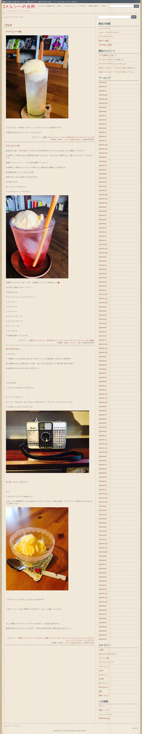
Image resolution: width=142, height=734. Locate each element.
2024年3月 (103, 182)
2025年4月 (103, 128)
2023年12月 (103, 195)
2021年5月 (103, 323)
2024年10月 (103, 153)
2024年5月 (103, 174)
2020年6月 (103, 369)
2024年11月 (103, 149)
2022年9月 (103, 257)
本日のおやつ (52, 340)
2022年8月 (103, 261)
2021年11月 (103, 299)
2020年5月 (103, 373)
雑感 (100, 691)
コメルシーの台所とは (46, 6)
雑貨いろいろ (50, 638)
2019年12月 (103, 394)
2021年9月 (103, 307)
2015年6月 (103, 618)
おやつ (59, 6)
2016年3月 (103, 581)
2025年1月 (103, 141)
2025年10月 (103, 103)
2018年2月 (103, 486)
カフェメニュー (70, 6)
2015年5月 (103, 623)
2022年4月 (103, 278)
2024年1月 (103, 191)
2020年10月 (103, 353)
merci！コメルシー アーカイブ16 (112, 68)
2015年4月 (103, 627)
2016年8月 (103, 560)
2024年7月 (103, 166)
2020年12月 (103, 344)
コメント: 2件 (75, 343)
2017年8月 (103, 510)
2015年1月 (103, 639)
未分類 (101, 679)
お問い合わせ (93, 6)
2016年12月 (103, 544)
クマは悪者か (104, 55)
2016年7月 (103, 564)
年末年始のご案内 (105, 45)
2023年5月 (103, 224)
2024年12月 (103, 145)
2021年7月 (103, 315)
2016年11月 (103, 548)
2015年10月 (103, 602)
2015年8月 (103, 610)
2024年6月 (103, 170)
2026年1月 (103, 91)
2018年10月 (103, 452)
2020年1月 (103, 390)
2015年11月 (103, 598)
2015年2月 (103, 635)
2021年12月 (103, 294)
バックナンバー (104, 28)
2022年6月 (103, 269)
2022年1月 (103, 290)
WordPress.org (104, 718)
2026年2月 (103, 87)
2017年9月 (103, 506)
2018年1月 (103, 490)
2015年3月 (103, 631)
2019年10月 (103, 402)
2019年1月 (103, 440)
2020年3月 (103, 382)
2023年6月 (103, 220)
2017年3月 (103, 531)
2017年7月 (103, 515)
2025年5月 (103, 124)
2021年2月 (103, 336)
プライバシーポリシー (12, 726)
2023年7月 (103, 215)
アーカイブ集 (104, 658)
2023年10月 (103, 203)
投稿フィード (104, 710)
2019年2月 (103, 436)
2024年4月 (103, 178)
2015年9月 (103, 606)
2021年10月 (103, 303)
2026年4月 (103, 83)
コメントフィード (105, 714)
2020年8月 (103, 361)
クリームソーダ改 (13, 32)
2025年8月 (103, 112)
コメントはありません (72, 139)
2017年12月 (103, 494)
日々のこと (40, 638)
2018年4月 (103, 477)
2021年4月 (103, 328)
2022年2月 (103, 286)
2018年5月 (103, 473)
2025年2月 (103, 137)
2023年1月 (103, 240)
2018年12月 (103, 444)
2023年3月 (103, 232)
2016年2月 (103, 585)
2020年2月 (103, 386)
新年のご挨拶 (104, 41)
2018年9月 (103, 456)
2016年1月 (103, 589)
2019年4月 (103, 427)
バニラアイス (89, 640)
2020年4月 (103, 377)
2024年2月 (103, 186)
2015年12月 (103, 594)
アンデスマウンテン (106, 37)
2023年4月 (103, 228)
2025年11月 (103, 99)
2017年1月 (103, 540)
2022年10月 (103, 253)
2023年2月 (103, 236)
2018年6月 (103, 469)
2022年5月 (103, 274)
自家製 (91, 340)
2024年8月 (103, 161)
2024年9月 (103, 157)
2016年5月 (103, 573)
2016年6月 (103, 569)
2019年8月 (103, 411)
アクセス (82, 6)
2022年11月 (103, 249)
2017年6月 (103, 519)
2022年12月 (103, 245)
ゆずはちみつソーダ (74, 137)
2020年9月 (103, 357)
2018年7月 (103, 465)
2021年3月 (103, 332)
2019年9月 (103, 407)
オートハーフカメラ (69, 638)
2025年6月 (103, 120)
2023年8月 (103, 211)
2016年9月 (103, 556)
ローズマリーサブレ (106, 60)
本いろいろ (103, 683)
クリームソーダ (88, 137)
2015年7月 (103, 614)
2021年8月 (103, 311)
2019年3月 (103, 432)
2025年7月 (103, 116)
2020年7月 (103, 365)
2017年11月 (103, 498)
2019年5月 (103, 423)
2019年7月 (103, 415)
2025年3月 (103, 132)
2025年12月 (103, 95)
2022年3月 (103, 282)
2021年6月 (103, 319)
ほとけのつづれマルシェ (108, 654)
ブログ (103, 6)
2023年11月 (103, 199)
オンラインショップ (106, 662)
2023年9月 (103, 207)
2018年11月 (103, 448)
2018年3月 (103, 481)
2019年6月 (103, 419)
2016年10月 (103, 552)
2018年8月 (103, 461)
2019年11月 (103, 398)
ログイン (102, 706)
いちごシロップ (70, 340)
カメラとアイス (12, 349)
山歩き (101, 671)
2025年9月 (103, 107)
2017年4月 (103, 527)
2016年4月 (103, 577)
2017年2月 (103, 535)
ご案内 (44, 137)
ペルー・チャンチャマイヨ (109, 32)
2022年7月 (103, 265)
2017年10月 (103, 502)
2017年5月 (103, 523)
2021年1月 (103, 340)
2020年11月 (103, 348)
